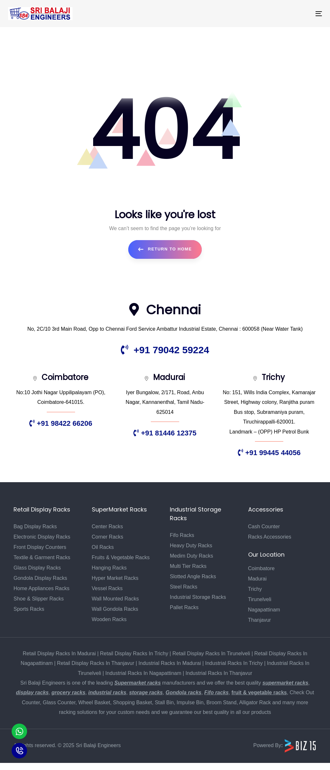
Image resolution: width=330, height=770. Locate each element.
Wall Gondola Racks (115, 609)
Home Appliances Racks (41, 588)
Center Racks (107, 526)
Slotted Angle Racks (193, 576)
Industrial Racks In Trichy (234, 663)
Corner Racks (107, 537)
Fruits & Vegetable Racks (121, 557)
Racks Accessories (269, 537)
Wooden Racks (109, 619)
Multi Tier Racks (188, 566)
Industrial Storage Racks (198, 597)
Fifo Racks (182, 535)
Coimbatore (261, 568)
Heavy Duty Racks (191, 545)
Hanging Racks (109, 567)
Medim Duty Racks (191, 556)
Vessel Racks (107, 588)
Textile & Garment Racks (42, 557)
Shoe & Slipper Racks (39, 598)
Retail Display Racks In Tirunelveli (211, 653)
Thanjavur (259, 620)
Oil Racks (103, 547)
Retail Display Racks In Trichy (134, 653)
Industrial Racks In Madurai (170, 663)
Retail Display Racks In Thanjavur (95, 663)
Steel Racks (183, 587)
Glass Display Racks (37, 567)
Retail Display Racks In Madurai (59, 653)
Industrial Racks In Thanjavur (219, 673)
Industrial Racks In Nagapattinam (143, 673)
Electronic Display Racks (42, 537)
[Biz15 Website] (300, 745)
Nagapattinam (264, 609)
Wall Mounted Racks (115, 598)
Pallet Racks (184, 607)
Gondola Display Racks (40, 578)
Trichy (255, 589)
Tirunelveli (259, 599)
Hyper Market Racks (115, 578)
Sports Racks (29, 609)
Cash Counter (264, 526)
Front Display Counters (40, 547)
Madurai (257, 578)
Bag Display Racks (35, 526)
